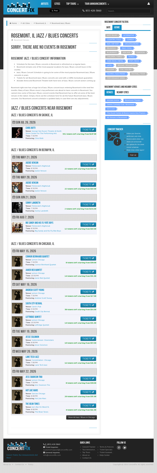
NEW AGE (126, 52)
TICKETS (88, 129)
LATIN (109, 65)
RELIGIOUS (111, 48)
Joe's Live (111, 109)
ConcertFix (20, 7)
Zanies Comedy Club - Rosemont (120, 104)
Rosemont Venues (21, 40)
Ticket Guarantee (107, 452)
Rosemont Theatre (133, 100)
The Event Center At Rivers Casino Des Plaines (126, 113)
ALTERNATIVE (128, 35)
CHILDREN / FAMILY (114, 56)
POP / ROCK (134, 61)
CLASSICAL (140, 52)
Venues (109, 92)
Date (108, 27)
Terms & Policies (107, 447)
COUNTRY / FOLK (114, 39)
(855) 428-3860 (53, 444)
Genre (117, 27)
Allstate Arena (113, 100)
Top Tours (86, 452)
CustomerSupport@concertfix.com (57, 450)
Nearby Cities (123, 92)
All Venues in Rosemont (117, 117)
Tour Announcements (89, 449)
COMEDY (130, 39)
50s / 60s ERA (126, 69)
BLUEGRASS (112, 52)
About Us (7, 464)
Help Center (105, 455)
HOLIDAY (110, 69)
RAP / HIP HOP (113, 44)
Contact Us (86, 458)
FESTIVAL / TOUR (138, 74)
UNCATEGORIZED (132, 44)
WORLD (131, 56)
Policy (30, 464)
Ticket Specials (106, 449)
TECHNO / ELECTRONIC (116, 74)
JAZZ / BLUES (112, 35)
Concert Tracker (88, 447)
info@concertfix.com (52, 455)
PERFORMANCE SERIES (116, 78)
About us (86, 455)
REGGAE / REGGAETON (127, 65)
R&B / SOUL (127, 48)
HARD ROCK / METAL (115, 61)
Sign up (133, 155)
